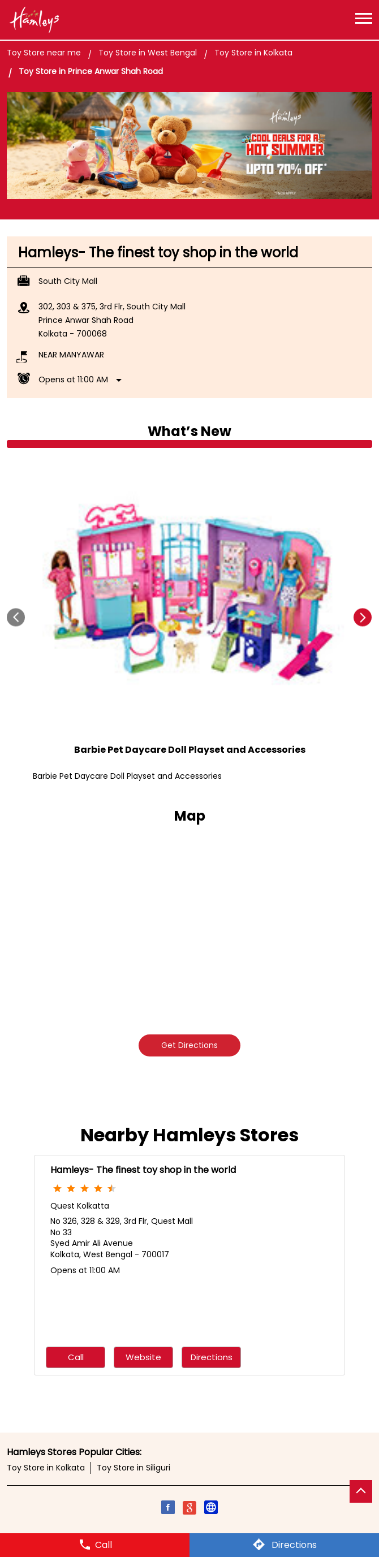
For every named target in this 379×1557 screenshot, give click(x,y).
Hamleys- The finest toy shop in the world (143, 1170)
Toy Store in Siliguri (133, 1467)
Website (143, 1358)
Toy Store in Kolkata (46, 1467)
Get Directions (189, 1045)
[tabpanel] (189, 145)
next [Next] (363, 618)
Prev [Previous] (16, 618)
